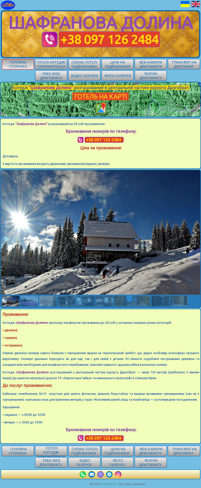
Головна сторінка (18, 64)
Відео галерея (84, 76)
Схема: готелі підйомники (84, 64)
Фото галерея (117, 76)
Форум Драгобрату (151, 76)
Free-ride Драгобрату (51, 76)
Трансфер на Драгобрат (184, 64)
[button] (6, 232)
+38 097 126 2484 (109, 39)
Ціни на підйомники (117, 64)
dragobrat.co (108, 484)
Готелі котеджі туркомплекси (51, 64)
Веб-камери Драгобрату (150, 64)
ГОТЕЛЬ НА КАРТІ (100, 96)
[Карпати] (8, 4)
